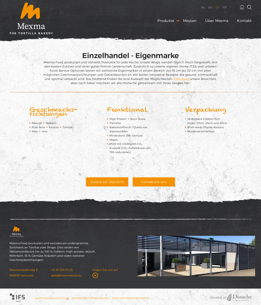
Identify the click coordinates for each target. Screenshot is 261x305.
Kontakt (244, 20)
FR (224, 7)
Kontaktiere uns (153, 182)
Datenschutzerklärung (90, 298)
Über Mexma (216, 20)
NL (203, 7)
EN (210, 7)
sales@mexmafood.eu (66, 275)
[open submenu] (177, 21)
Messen (190, 20)
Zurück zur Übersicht (107, 182)
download (181, 78)
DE (218, 7)
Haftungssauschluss (52, 298)
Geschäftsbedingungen (130, 298)
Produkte (165, 20)
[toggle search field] (249, 7)
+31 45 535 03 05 (62, 269)
